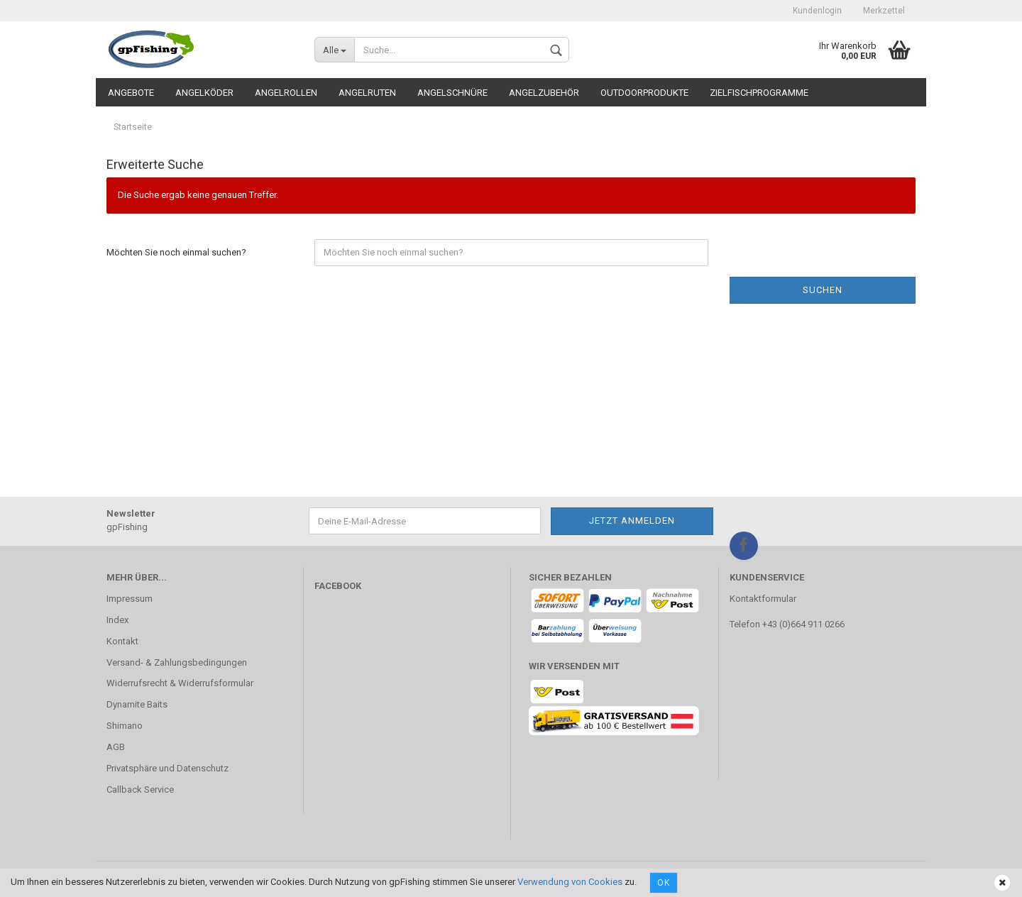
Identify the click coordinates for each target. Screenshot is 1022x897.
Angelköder (204, 92)
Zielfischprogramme (759, 92)
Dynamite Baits (136, 704)
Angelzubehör (544, 92)
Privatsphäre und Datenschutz (167, 768)
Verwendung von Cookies (569, 881)
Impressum (129, 598)
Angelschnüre (452, 92)
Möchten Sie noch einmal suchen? (176, 252)
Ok (663, 883)
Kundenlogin (817, 11)
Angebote (131, 92)
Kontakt (122, 641)
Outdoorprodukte (644, 92)
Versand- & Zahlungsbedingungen (176, 662)
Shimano (124, 725)
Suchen (822, 290)
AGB (115, 747)
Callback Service (140, 789)
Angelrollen (286, 92)
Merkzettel (884, 11)
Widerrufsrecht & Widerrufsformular (179, 683)
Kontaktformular (763, 598)
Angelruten (367, 92)
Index (117, 620)
